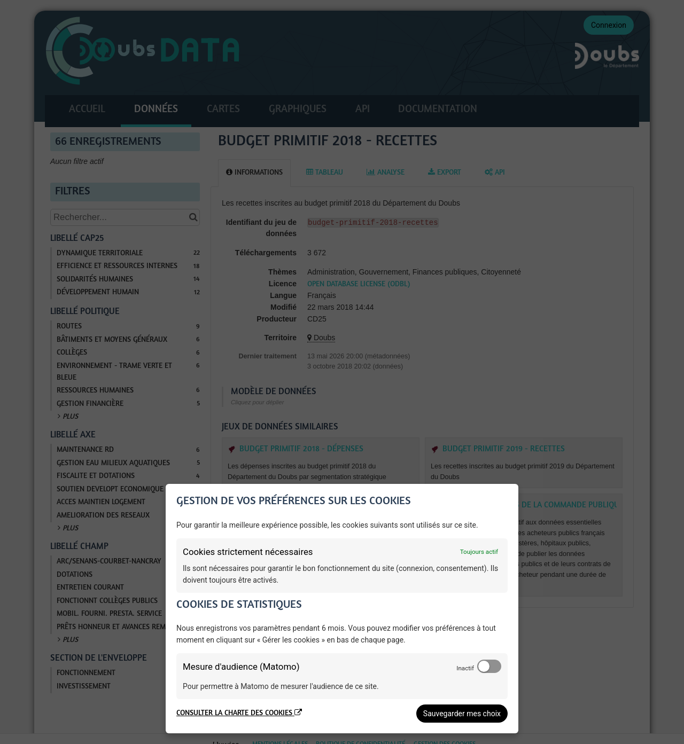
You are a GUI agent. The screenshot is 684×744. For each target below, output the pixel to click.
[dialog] (342, 608)
